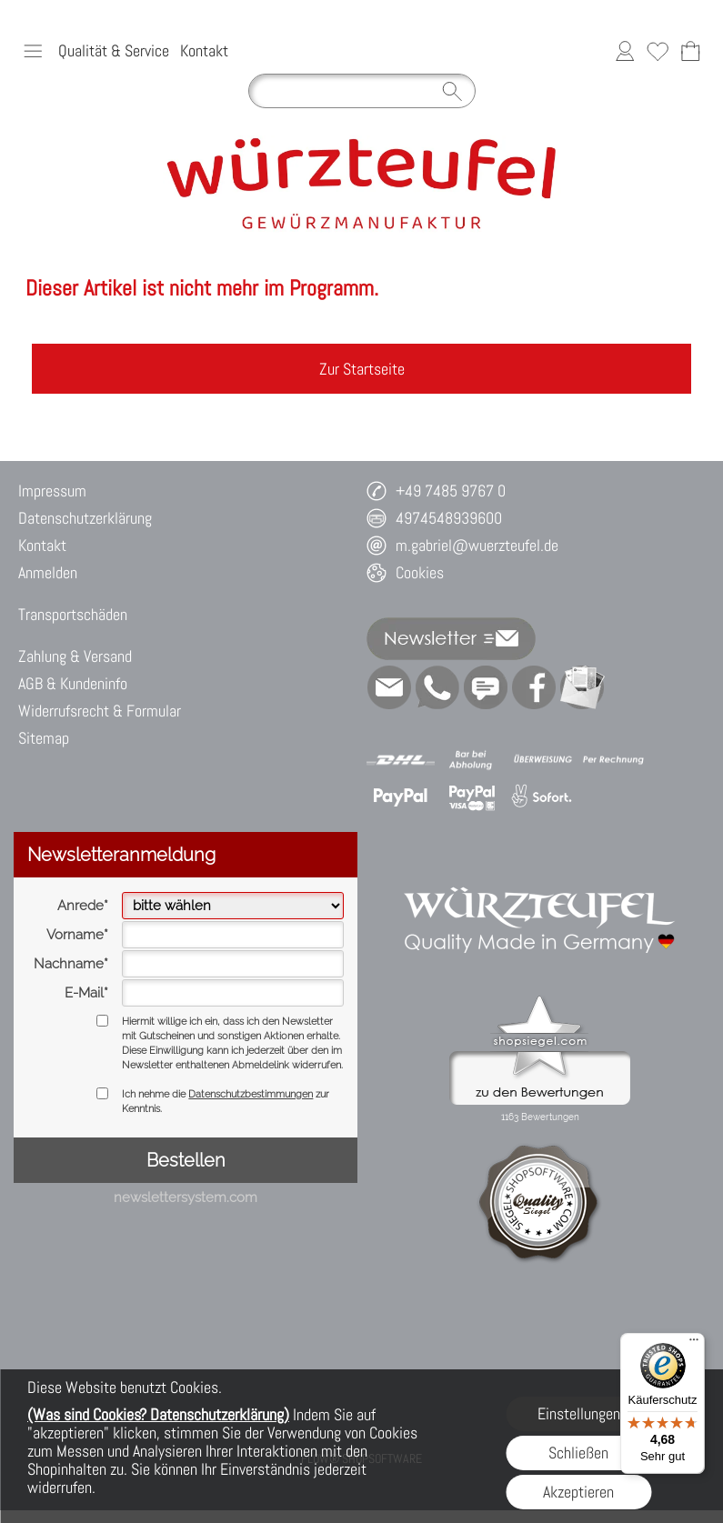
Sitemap (43, 737)
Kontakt (204, 50)
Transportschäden (72, 614)
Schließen (578, 1452)
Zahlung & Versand (75, 656)
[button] (32, 51)
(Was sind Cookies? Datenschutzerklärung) (158, 1414)
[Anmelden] (625, 51)
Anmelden (47, 572)
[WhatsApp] (437, 687)
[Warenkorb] (690, 51)
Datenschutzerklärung (85, 517)
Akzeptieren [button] (578, 1491)
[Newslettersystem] (582, 687)
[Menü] (694, 1344)
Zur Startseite (362, 368)
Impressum (52, 490)
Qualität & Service (113, 50)
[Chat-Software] (485, 687)
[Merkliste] (657, 51)
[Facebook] (534, 687)
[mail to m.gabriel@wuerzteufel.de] (389, 687)
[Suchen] (362, 91)
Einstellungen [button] (578, 1413)
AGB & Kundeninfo (72, 683)
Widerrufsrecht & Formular (99, 710)
